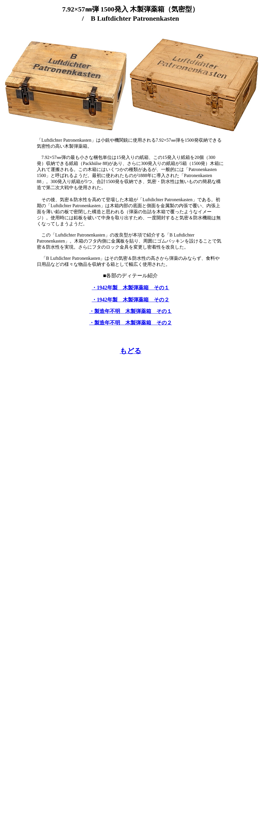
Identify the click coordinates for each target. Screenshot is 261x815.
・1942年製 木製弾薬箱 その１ (130, 288)
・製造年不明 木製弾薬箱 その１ (130, 311)
